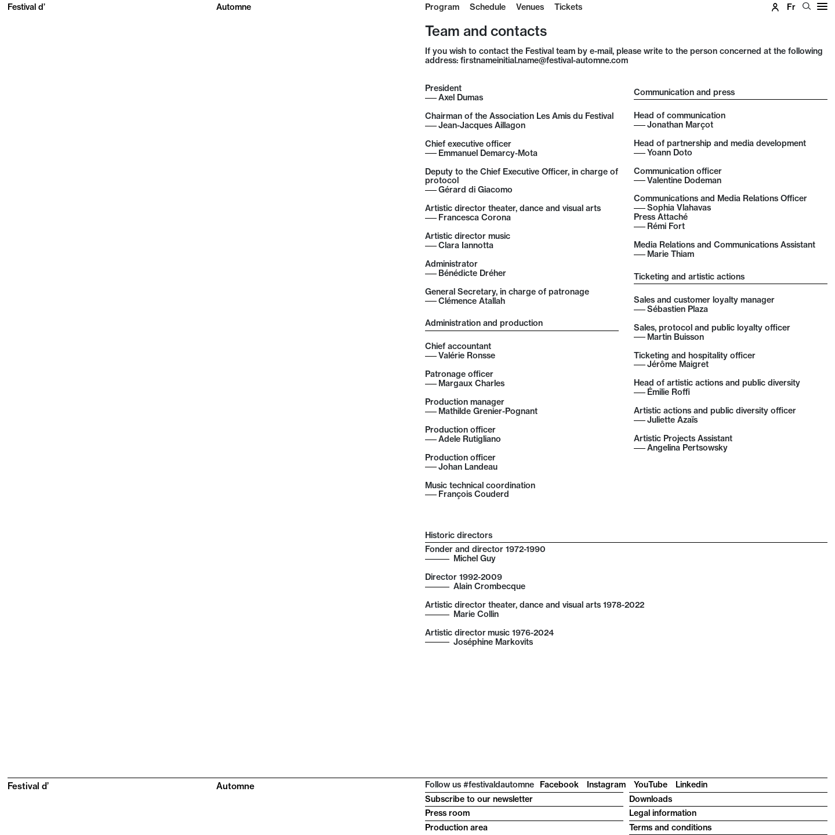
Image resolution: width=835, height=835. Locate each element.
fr (791, 7)
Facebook (559, 784)
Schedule (488, 7)
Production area (456, 827)
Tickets (568, 7)
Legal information (662, 813)
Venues (530, 7)
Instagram (606, 784)
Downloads (650, 799)
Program (442, 7)
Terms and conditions (670, 827)
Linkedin (691, 784)
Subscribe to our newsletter (479, 799)
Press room (447, 813)
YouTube (650, 784)
